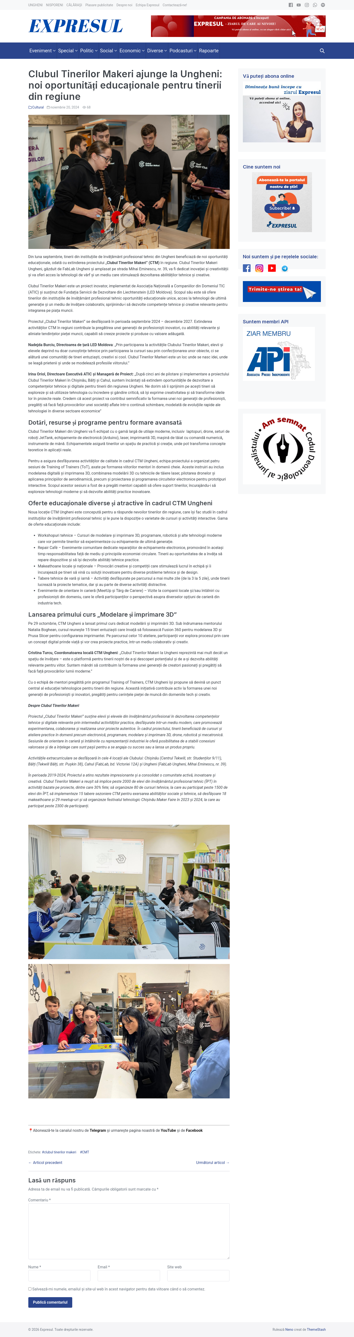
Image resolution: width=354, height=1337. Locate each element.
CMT (85, 1152)
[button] (322, 50)
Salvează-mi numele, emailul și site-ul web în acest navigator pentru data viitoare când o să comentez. (118, 1289)
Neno (289, 1329)
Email (104, 1267)
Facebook (195, 1130)
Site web (174, 1267)
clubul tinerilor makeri (60, 1152)
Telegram (98, 1130)
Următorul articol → (213, 1162)
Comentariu (39, 1200)
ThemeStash (316, 1329)
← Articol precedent (45, 1162)
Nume (34, 1267)
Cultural (38, 107)
